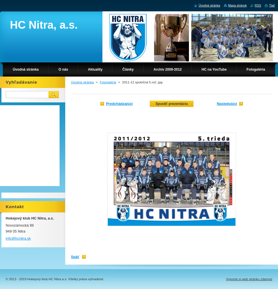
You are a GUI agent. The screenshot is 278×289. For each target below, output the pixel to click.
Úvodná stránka (82, 82)
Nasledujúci (227, 104)
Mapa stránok (237, 5)
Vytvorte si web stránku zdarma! (249, 279)
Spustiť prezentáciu (171, 104)
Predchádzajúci (119, 104)
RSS (258, 5)
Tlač (272, 5)
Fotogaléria (108, 82)
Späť (75, 257)
